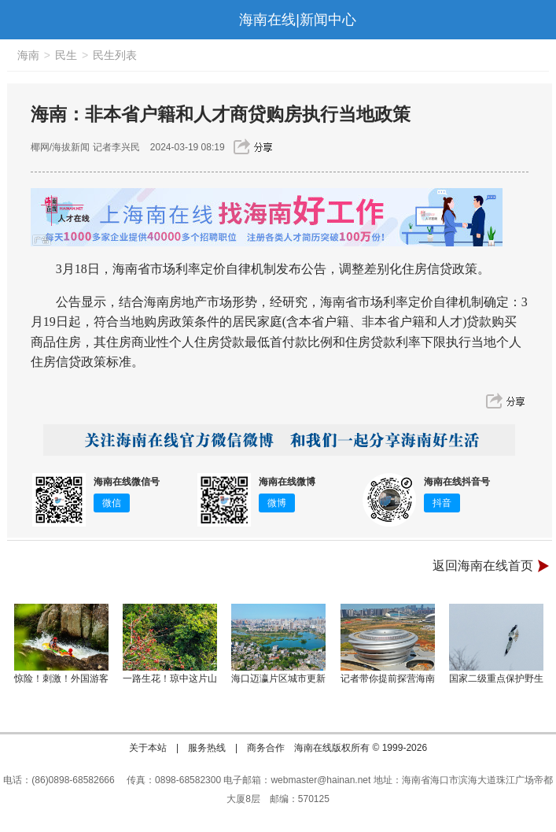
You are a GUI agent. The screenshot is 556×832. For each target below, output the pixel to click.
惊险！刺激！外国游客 (61, 678)
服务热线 (207, 747)
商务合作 (266, 747)
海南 (28, 55)
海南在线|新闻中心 (297, 20)
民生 (66, 55)
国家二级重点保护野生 (496, 678)
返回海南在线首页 (483, 565)
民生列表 (115, 55)
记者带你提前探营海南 (388, 678)
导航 (19, 19)
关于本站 (148, 747)
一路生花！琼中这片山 (170, 678)
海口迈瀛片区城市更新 (278, 678)
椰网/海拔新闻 (60, 147)
